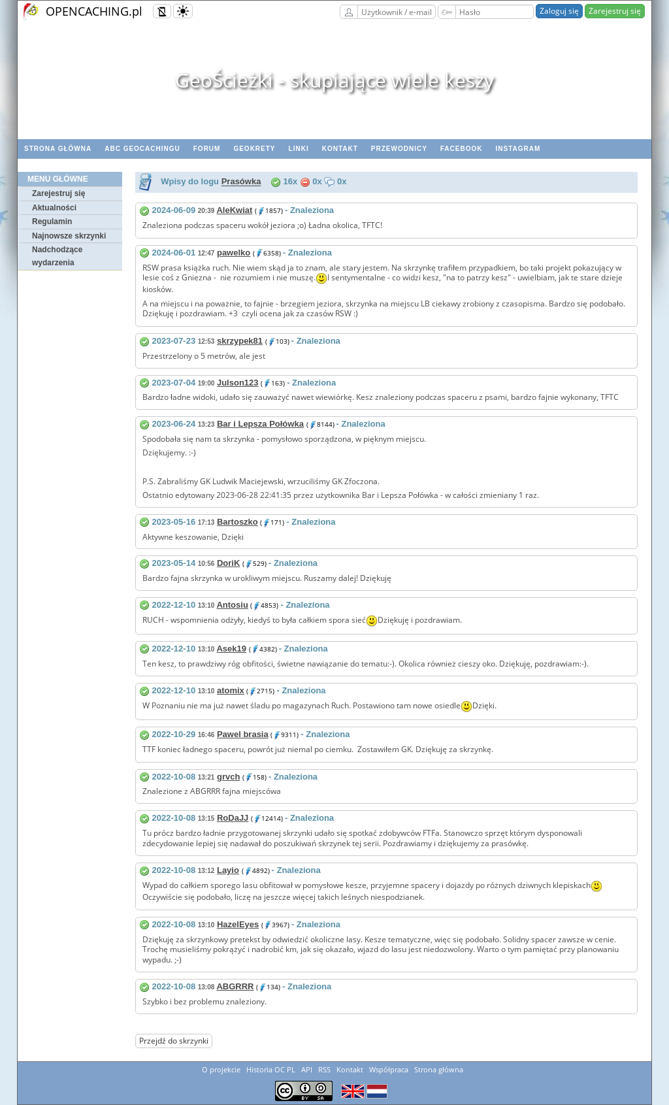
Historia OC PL (270, 1069)
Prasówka (241, 182)
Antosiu (232, 605)
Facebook (461, 148)
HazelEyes (238, 924)
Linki (299, 148)
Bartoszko (237, 522)
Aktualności (54, 207)
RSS (324, 1069)
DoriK (228, 563)
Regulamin (52, 221)
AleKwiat (234, 210)
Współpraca (388, 1069)
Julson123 (238, 383)
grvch (228, 777)
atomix (230, 690)
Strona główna (57, 148)
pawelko (233, 252)
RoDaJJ (232, 818)
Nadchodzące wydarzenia (57, 256)
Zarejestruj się (615, 10)
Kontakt (340, 148)
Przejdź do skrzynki (173, 1040)
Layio (228, 870)
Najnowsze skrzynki (69, 235)
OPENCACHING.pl (94, 11)
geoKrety (254, 148)
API (306, 1069)
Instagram (517, 148)
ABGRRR (234, 986)
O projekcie (221, 1069)
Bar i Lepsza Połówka (260, 424)
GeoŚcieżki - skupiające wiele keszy (334, 80)
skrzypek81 (240, 341)
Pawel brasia (243, 734)
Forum (207, 148)
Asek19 (231, 648)
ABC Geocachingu (142, 148)
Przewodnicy (399, 148)
